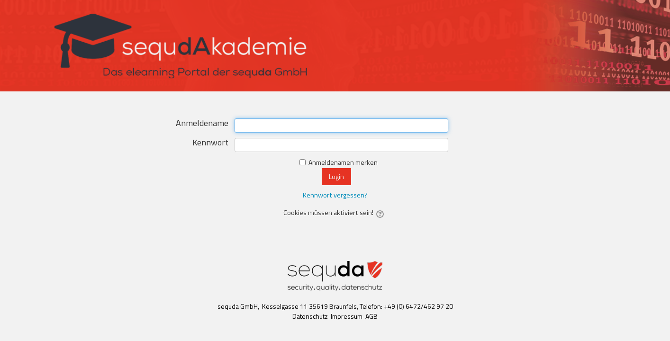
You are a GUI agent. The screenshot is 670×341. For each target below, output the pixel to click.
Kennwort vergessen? (335, 195)
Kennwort (210, 143)
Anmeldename (202, 123)
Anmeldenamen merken (343, 162)
